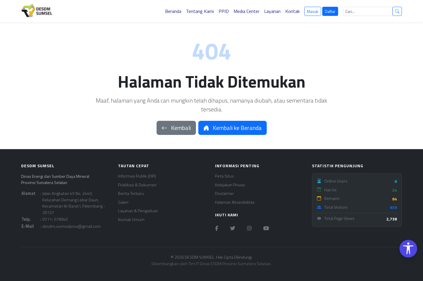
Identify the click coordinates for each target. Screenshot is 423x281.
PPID (224, 11)
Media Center (246, 11)
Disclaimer (224, 193)
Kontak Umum (131, 220)
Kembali (176, 127)
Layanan (272, 11)
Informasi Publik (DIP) (137, 176)
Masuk (312, 11)
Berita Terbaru (131, 193)
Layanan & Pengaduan (138, 211)
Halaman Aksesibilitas (235, 202)
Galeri (123, 202)
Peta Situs (224, 176)
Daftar (330, 11)
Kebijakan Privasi (230, 185)
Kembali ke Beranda (232, 127)
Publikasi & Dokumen (137, 185)
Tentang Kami (200, 11)
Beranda (173, 11)
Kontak (292, 11)
